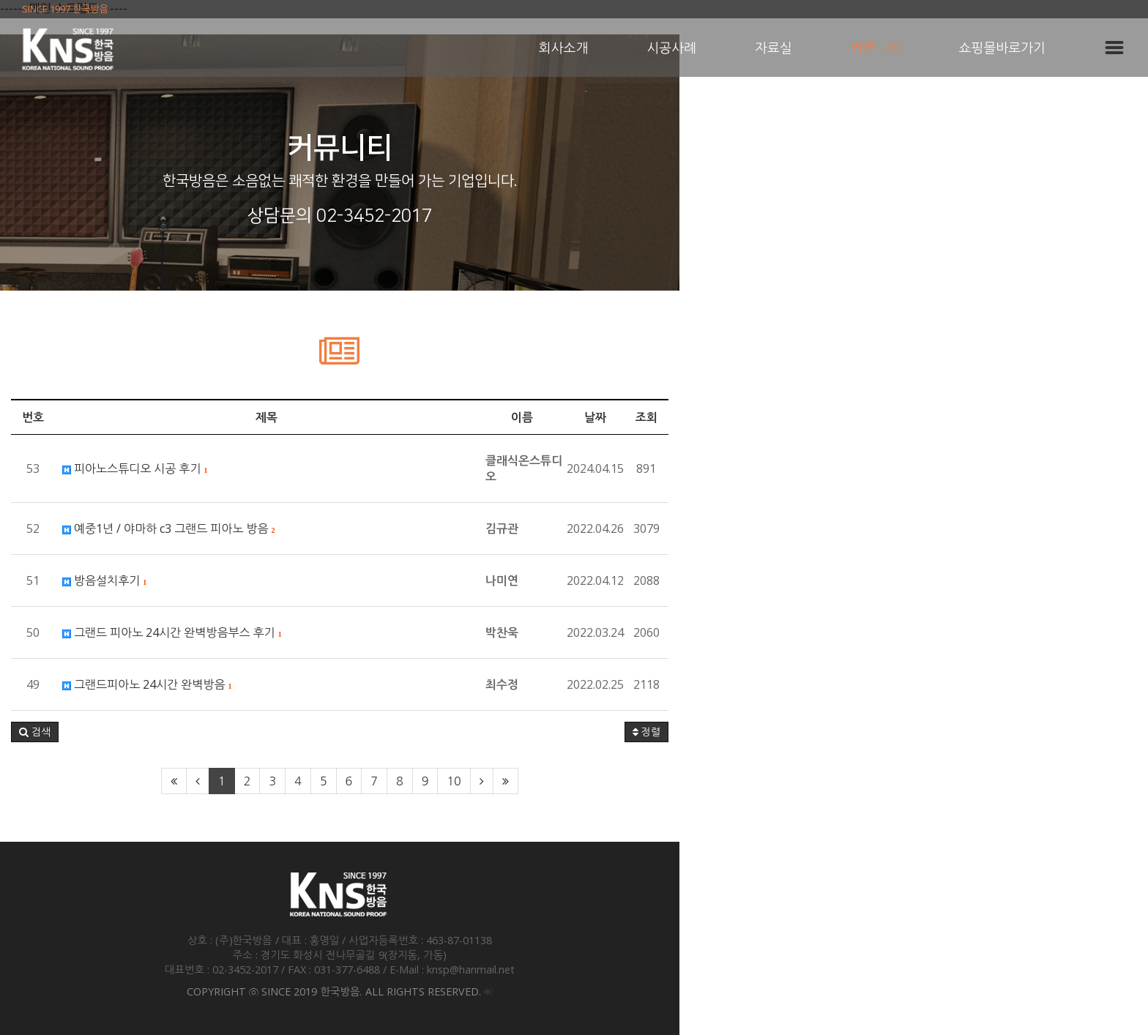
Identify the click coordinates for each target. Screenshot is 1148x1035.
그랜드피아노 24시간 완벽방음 (281, 684)
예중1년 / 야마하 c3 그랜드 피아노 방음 (303, 528)
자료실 (773, 47)
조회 (980, 417)
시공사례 (671, 47)
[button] (169, 732)
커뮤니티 (876, 47)
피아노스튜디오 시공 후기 (269, 468)
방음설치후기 (239, 580)
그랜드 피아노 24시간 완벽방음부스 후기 (307, 632)
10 (688, 781)
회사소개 (564, 47)
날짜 (929, 417)
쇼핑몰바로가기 (1002, 47)
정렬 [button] (980, 732)
